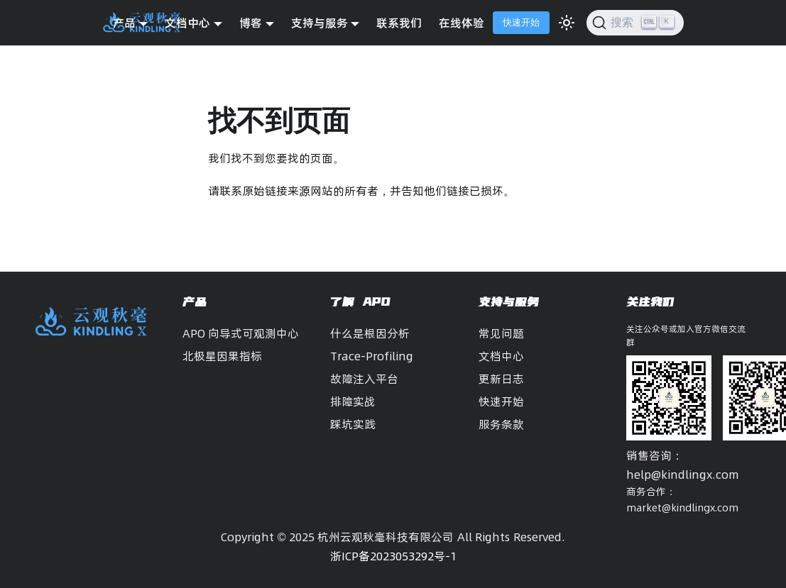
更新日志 (501, 379)
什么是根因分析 (370, 333)
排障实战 (353, 401)
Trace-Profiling (371, 356)
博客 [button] (250, 22)
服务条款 (501, 424)
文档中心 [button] (187, 22)
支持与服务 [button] (319, 22)
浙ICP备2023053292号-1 (393, 556)
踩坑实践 (353, 424)
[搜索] (635, 22)
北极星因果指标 (222, 356)
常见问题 (501, 333)
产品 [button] (124, 22)
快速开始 (521, 22)
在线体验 (461, 22)
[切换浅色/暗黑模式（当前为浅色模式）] (566, 22)
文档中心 (501, 356)
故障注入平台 (364, 379)
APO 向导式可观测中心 (240, 333)
